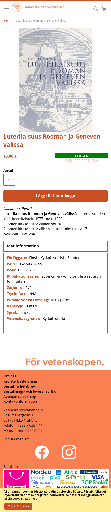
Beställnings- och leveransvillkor (30, 391)
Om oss (9, 376)
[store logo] (38, 7)
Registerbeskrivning (20, 381)
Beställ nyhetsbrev (19, 386)
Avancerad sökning (19, 396)
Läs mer (30, 498)
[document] (55, 500)
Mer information (23, 246)
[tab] (55, 246)
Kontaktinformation (20, 401)
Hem (6, 20)
